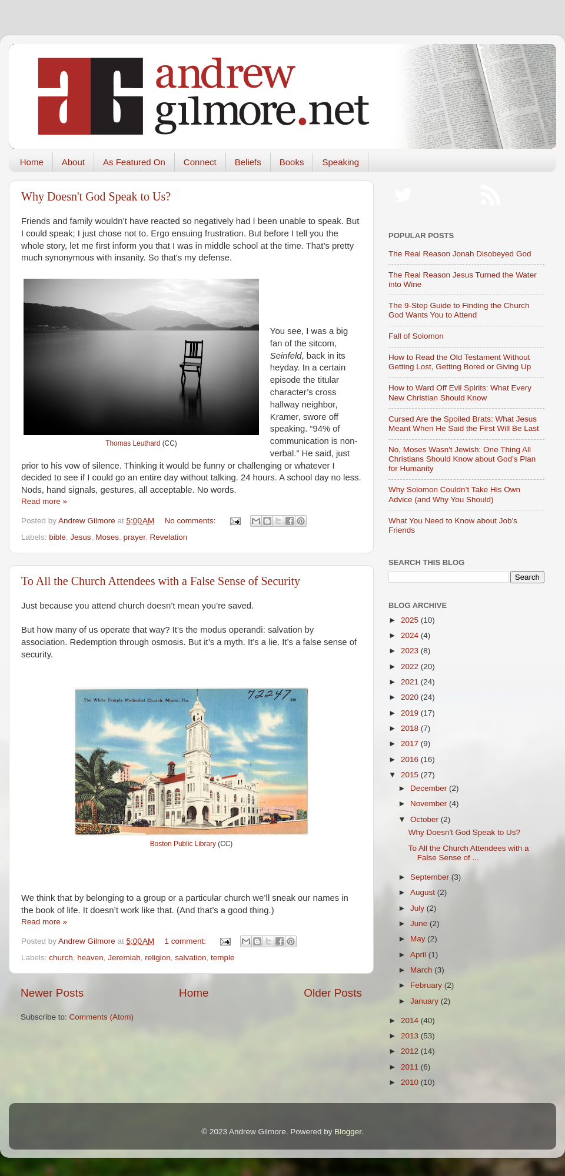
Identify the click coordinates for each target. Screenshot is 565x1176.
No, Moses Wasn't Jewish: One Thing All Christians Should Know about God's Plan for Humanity (462, 459)
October (425, 819)
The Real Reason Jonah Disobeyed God (459, 253)
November (429, 803)
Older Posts (333, 993)
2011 (411, 1067)
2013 (411, 1035)
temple (223, 957)
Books (292, 162)
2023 (411, 650)
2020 (411, 697)
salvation (190, 957)
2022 (411, 666)
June (420, 923)
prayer (134, 537)
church (61, 957)
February (427, 985)
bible (57, 537)
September (430, 877)
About (73, 162)
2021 (411, 681)
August (423, 892)
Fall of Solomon (416, 336)
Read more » (44, 501)
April (419, 954)
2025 (411, 620)
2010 (411, 1082)
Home (32, 162)
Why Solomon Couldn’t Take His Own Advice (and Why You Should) (454, 494)
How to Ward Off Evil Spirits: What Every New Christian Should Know (459, 392)
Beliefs (248, 162)
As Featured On (134, 162)
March (422, 969)
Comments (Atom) (101, 1017)
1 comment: (186, 941)
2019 (411, 713)
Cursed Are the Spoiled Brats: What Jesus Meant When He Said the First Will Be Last (463, 424)
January (425, 1001)
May (418, 938)
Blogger (347, 1131)
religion (158, 957)
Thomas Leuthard (132, 443)
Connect (200, 162)
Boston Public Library (183, 844)
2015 (411, 774)
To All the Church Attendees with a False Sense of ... (468, 853)
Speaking (340, 162)
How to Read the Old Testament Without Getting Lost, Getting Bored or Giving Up (459, 362)
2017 (411, 743)
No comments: (191, 520)
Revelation (168, 537)
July (418, 908)
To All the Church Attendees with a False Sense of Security (160, 580)
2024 (411, 635)
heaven (90, 957)
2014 (411, 1020)
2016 (411, 759)
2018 (411, 728)
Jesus (80, 537)
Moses (107, 537)
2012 (411, 1051)
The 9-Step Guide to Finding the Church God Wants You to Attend (458, 310)
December (429, 788)
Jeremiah (124, 957)
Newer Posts (52, 993)
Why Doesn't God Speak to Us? (96, 196)
